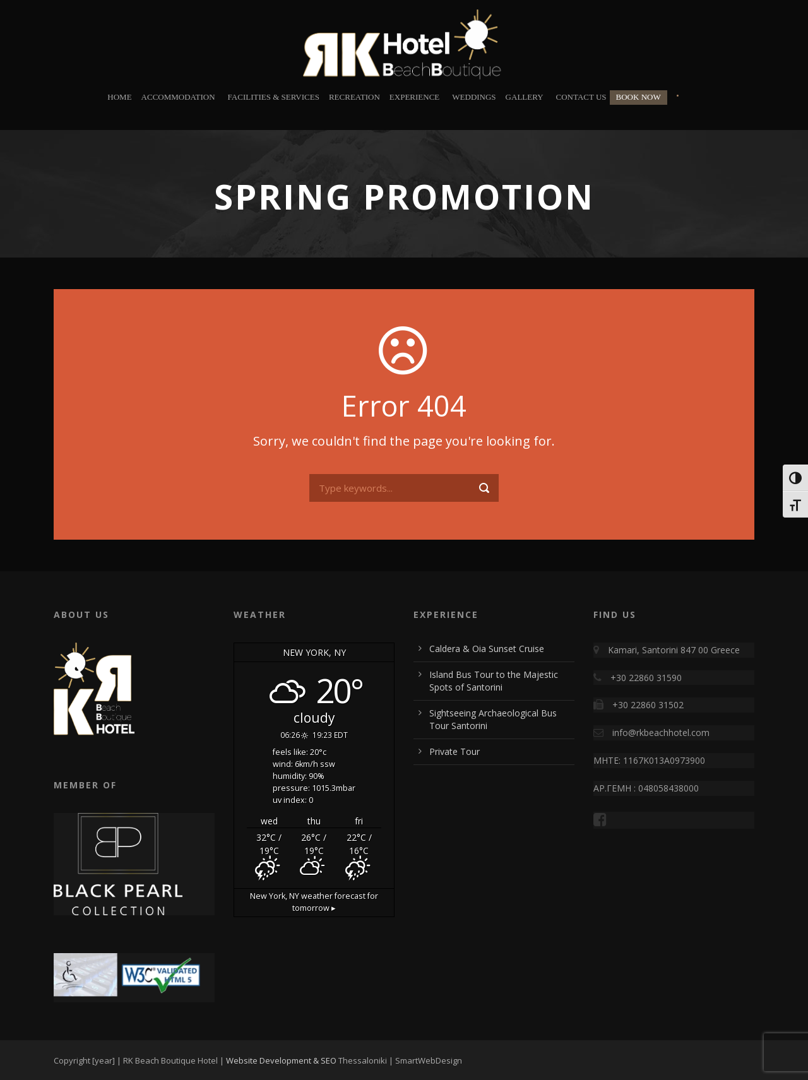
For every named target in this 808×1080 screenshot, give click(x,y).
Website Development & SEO (281, 1060)
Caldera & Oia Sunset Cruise (486, 649)
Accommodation (178, 97)
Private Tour (454, 751)
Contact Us (581, 97)
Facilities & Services (273, 97)
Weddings (474, 97)
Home (119, 97)
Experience (414, 97)
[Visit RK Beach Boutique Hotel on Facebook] (603, 822)
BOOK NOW (638, 97)
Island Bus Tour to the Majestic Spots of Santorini (493, 680)
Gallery (525, 97)
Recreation (354, 97)
